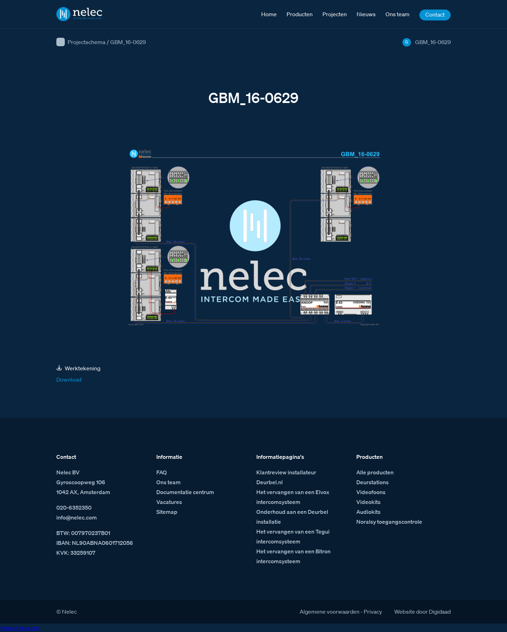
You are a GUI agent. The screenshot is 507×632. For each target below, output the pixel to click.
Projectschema (86, 41)
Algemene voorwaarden (329, 611)
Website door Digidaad (422, 611)
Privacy (373, 611)
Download (68, 379)
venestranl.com (19, 627)
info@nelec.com (76, 517)
